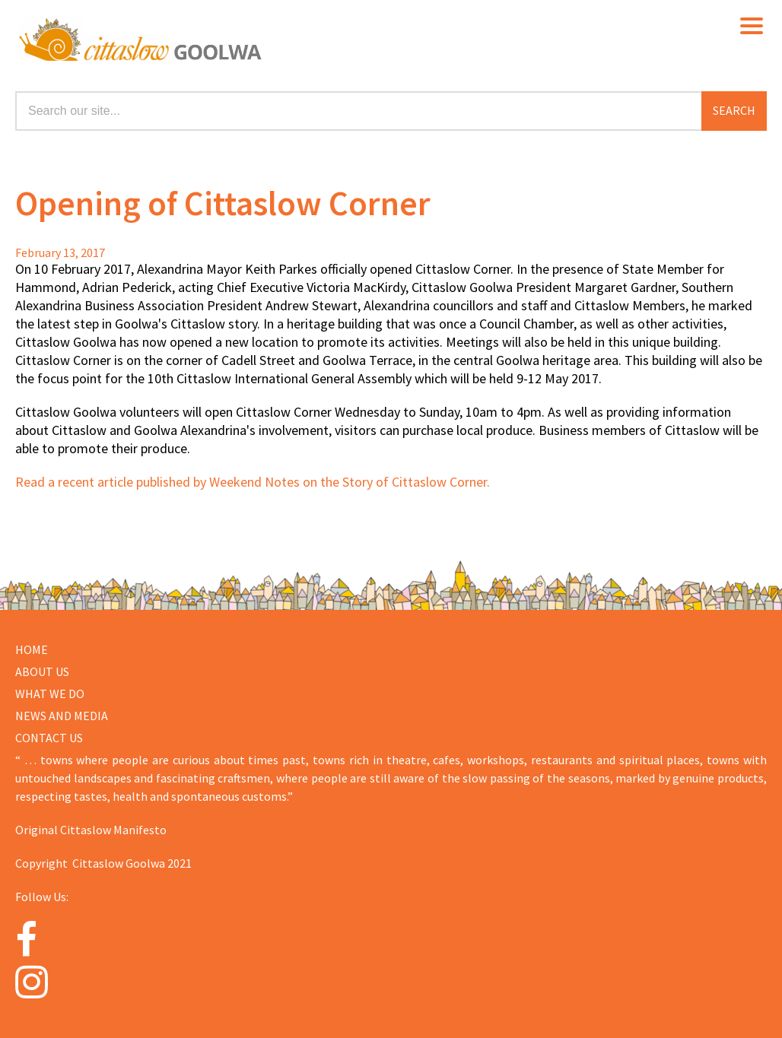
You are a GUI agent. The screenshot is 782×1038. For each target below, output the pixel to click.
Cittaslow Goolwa (234, 38)
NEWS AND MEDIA (61, 715)
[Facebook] (50, 940)
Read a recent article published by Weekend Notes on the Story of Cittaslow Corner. (252, 481)
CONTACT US (49, 737)
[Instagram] (50, 982)
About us (42, 671)
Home (31, 649)
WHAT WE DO (49, 693)
